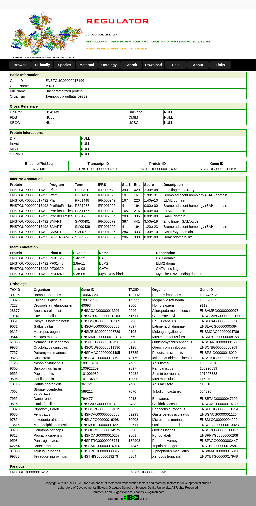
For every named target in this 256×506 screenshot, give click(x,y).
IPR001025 (107, 195)
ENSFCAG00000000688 (100, 414)
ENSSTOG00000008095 (219, 358)
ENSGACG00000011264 (219, 414)
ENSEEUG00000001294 (219, 409)
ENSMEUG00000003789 (100, 332)
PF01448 (57, 263)
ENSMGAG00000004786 (219, 332)
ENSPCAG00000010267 (100, 435)
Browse (20, 65)
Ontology (109, 65)
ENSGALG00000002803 (100, 326)
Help (176, 65)
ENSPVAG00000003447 (219, 441)
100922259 (90, 368)
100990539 (208, 368)
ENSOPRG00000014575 (100, 430)
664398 (206, 391)
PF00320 (57, 269)
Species (64, 65)
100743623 (208, 295)
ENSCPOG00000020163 (100, 316)
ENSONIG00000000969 (218, 347)
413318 (206, 384)
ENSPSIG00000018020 (218, 353)
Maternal (87, 65)
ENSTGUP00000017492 (157, 169)
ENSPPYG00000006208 (219, 435)
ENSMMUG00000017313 (101, 337)
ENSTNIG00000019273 (99, 456)
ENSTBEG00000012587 (219, 446)
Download (153, 65)
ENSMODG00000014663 (101, 425)
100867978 (208, 363)
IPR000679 (107, 190)
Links (220, 65)
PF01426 (57, 258)
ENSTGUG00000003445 (148, 472)
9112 (204, 305)
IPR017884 (107, 216)
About (198, 65)
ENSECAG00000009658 (219, 321)
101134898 (90, 379)
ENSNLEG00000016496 (100, 342)
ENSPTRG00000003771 (100, 441)
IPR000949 (107, 200)
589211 (87, 391)
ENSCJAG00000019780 (219, 404)
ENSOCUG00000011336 (100, 347)
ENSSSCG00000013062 (100, 358)
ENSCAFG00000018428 (100, 404)
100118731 (90, 363)
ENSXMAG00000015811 (219, 451)
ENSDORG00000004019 (100, 409)
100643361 (90, 295)
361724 (87, 384)
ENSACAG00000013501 (100, 311)
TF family (42, 65)
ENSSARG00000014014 (100, 446)
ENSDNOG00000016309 (100, 321)
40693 (86, 305)
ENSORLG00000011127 (219, 430)
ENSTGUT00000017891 (98, 169)
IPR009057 (107, 237)
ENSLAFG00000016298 (100, 420)
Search (131, 65)
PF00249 (57, 274)
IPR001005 (107, 232)
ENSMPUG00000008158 (219, 337)
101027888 (208, 374)
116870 (206, 379)
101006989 (90, 374)
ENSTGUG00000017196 (65, 81)
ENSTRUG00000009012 (100, 451)
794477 (87, 399)
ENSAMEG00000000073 (219, 311)
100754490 (90, 300)
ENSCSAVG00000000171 (220, 316)
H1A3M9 (52, 112)
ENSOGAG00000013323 (219, 425)
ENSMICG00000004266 (219, 420)
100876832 (208, 300)
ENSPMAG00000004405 (100, 353)
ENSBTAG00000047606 (219, 399)
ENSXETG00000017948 (219, 456)
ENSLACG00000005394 (219, 326)
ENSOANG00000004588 (219, 342)
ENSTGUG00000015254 (29, 472)
